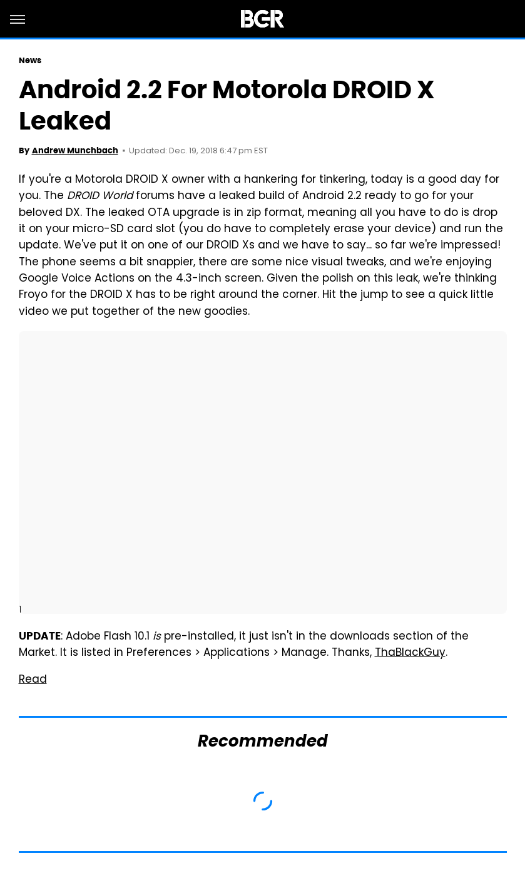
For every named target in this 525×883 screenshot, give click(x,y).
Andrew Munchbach (75, 150)
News (30, 60)
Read (33, 680)
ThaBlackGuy (410, 653)
